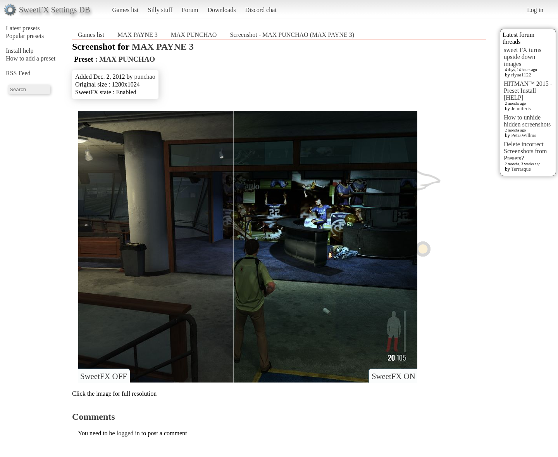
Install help (20, 50)
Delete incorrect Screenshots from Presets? (525, 151)
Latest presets (23, 28)
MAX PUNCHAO (194, 34)
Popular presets (25, 36)
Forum (190, 10)
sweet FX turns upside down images (522, 57)
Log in (535, 10)
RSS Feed (18, 73)
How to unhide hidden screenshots (527, 121)
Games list (125, 10)
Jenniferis (521, 108)
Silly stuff (160, 10)
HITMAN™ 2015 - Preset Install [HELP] (528, 90)
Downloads (221, 10)
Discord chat (260, 10)
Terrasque (521, 169)
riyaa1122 (521, 75)
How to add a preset (30, 58)
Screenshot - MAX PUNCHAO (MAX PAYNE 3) (292, 34)
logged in (128, 433)
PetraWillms (523, 135)
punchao (144, 76)
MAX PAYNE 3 (137, 34)
